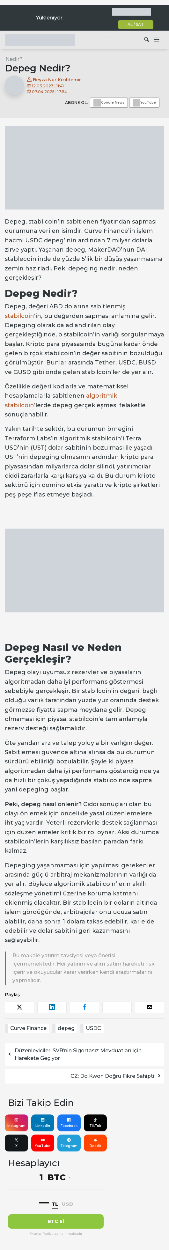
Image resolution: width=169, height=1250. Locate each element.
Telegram (68, 1143)
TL (55, 1204)
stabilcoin (19, 316)
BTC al (56, 1221)
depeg (66, 1028)
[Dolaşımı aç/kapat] (156, 40)
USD (67, 1204)
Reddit (95, 1143)
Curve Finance (28, 1028)
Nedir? (14, 59)
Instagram (16, 1123)
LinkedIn (42, 1123)
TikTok (95, 1123)
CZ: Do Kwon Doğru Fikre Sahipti (116, 1076)
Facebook (69, 1123)
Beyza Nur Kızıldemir (54, 80)
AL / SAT (136, 24)
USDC (93, 1028)
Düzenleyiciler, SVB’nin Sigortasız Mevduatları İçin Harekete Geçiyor (74, 1054)
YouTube (42, 1143)
